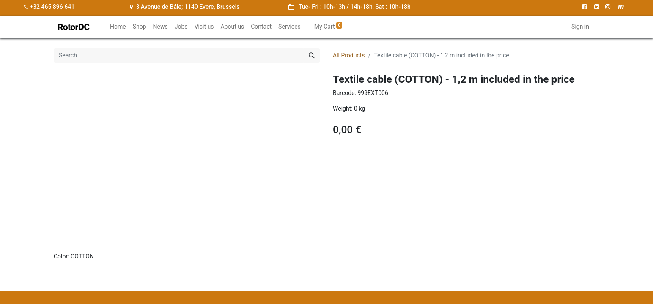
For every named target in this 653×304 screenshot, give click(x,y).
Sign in (580, 26)
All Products (349, 55)
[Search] (311, 55)
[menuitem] (118, 27)
